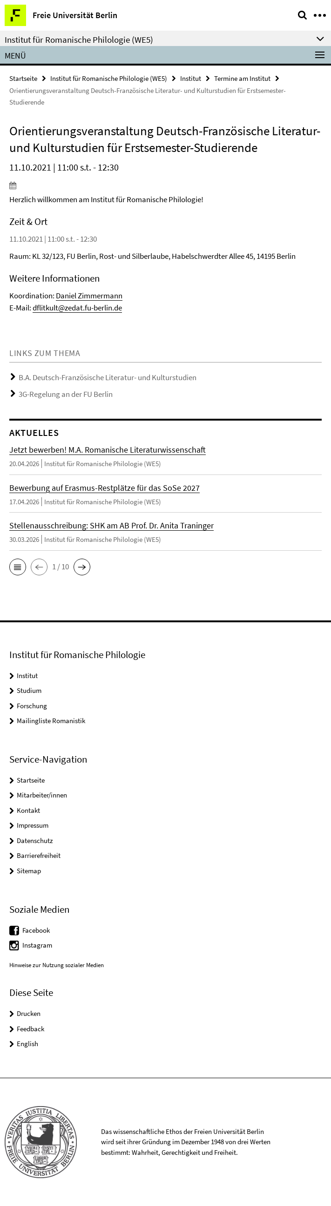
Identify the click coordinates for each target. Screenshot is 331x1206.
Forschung (32, 705)
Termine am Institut (242, 78)
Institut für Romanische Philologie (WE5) (108, 78)
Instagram (37, 945)
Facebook (36, 930)
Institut (190, 78)
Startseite (23, 78)
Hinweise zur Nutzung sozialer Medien (56, 965)
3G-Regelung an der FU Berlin (66, 394)
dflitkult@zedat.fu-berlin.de (77, 308)
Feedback (30, 1028)
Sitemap (29, 870)
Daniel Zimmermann (89, 295)
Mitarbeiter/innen (42, 795)
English (27, 1043)
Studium (29, 690)
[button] (17, 567)
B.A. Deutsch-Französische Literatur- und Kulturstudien (107, 377)
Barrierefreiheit (39, 855)
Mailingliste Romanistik (51, 720)
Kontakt (28, 810)
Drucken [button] (29, 1013)
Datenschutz (35, 840)
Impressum (32, 825)
